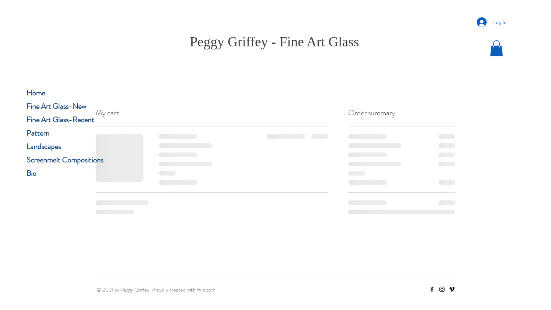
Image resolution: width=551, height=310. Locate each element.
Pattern (37, 133)
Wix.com (206, 290)
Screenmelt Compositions (64, 160)
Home (35, 92)
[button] (496, 48)
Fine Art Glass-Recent (60, 119)
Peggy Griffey (229, 41)
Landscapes (43, 146)
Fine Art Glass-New (56, 106)
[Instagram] (442, 289)
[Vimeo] (451, 289)
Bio (31, 173)
